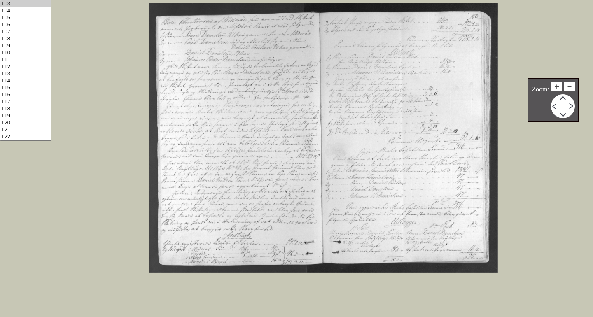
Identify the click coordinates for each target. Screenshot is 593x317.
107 (25, 31)
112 (25, 66)
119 (25, 115)
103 (25, 3)
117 (25, 101)
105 (25, 17)
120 (25, 122)
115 (25, 87)
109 (25, 45)
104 (25, 10)
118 (25, 108)
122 (25, 136)
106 (25, 24)
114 (25, 80)
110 (25, 52)
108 (25, 38)
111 (25, 59)
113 (25, 73)
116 (25, 94)
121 (25, 129)
